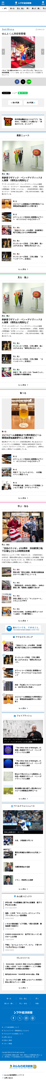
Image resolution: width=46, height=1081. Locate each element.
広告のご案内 (7, 1040)
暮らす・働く (36, 8)
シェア (14, 93)
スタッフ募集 (7, 1043)
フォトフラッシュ (8, 29)
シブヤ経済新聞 (23, 3)
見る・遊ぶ (20, 8)
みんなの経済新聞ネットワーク (23, 1066)
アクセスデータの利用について (13, 1034)
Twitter (19, 1018)
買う (28, 8)
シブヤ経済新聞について (11, 1027)
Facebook (13, 1018)
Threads (32, 1018)
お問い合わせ (7, 1037)
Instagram (26, 1018)
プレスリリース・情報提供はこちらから (16, 1030)
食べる (12, 8)
